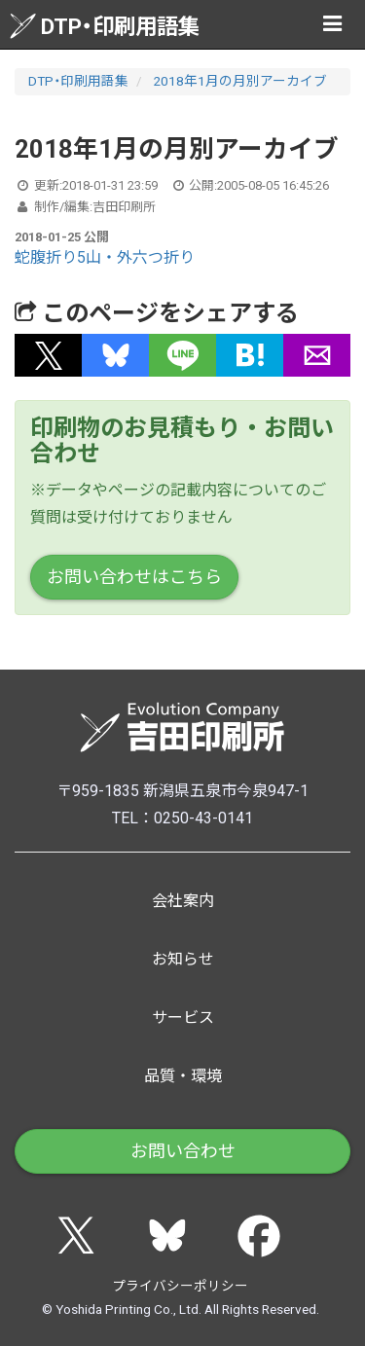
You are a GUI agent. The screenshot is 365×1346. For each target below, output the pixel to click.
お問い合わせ (183, 1151)
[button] (48, 355)
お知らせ (183, 959)
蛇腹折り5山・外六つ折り (105, 257)
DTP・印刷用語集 (105, 26)
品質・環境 (183, 1076)
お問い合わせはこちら (134, 576)
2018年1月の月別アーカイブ (240, 81)
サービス (183, 1017)
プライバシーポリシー (180, 1285)
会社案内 (183, 900)
